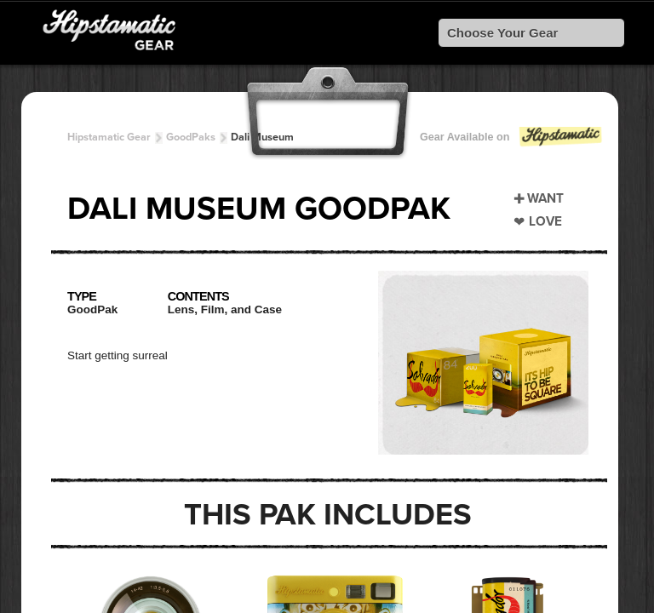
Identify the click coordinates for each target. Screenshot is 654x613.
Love (545, 221)
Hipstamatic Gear (109, 137)
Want (545, 198)
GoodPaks (190, 137)
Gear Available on (512, 141)
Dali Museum (262, 137)
